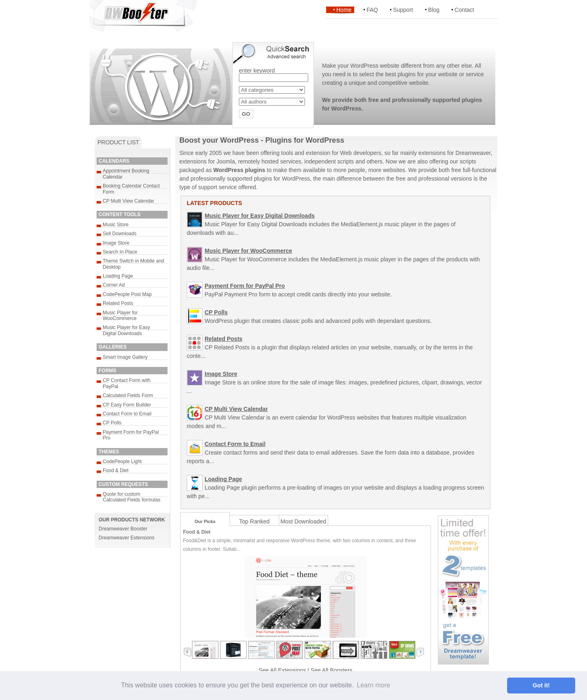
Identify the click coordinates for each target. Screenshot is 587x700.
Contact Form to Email (127, 414)
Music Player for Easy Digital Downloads (126, 330)
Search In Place (120, 252)
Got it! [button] (541, 685)
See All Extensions (282, 670)
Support (403, 10)
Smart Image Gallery (125, 357)
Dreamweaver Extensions (126, 538)
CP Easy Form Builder (127, 405)
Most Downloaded (303, 521)
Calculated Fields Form (128, 395)
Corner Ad (114, 285)
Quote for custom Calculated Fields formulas (131, 497)
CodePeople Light (122, 461)
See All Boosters (332, 670)
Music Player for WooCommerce (120, 315)
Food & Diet (115, 470)
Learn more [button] (373, 685)
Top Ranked (254, 521)
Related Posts (118, 303)
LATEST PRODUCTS (214, 203)
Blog (433, 10)
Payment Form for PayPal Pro (245, 286)
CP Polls (112, 423)
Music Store (115, 224)
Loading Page (118, 276)
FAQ (372, 10)
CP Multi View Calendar (128, 201)
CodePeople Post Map (127, 294)
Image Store (116, 243)
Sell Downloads (120, 233)
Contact (464, 10)
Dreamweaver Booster (123, 529)
